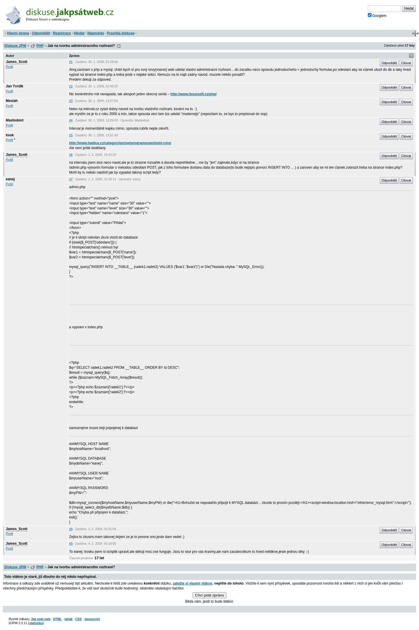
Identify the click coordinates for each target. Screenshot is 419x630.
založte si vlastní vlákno (192, 583)
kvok (10, 135)
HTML (57, 619)
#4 (71, 120)
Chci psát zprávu (209, 595)
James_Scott (16, 62)
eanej (10, 179)
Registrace (62, 33)
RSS (118, 46)
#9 (71, 543)
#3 (71, 101)
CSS (78, 619)
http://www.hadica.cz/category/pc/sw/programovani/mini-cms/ (120, 143)
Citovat (406, 63)
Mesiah (12, 101)
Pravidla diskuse (121, 33)
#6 (71, 154)
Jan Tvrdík (14, 86)
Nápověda (95, 33)
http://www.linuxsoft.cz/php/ (194, 94)
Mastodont (15, 120)
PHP (40, 46)
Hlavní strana (18, 33)
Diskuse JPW (15, 46)
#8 (71, 529)
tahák (68, 619)
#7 (71, 179)
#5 (71, 135)
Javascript (92, 619)
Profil (9, 66)
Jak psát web (40, 619)
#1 (71, 61)
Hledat (79, 33)
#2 (71, 86)
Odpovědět (41, 33)
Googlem (377, 15)
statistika (36, 623)
